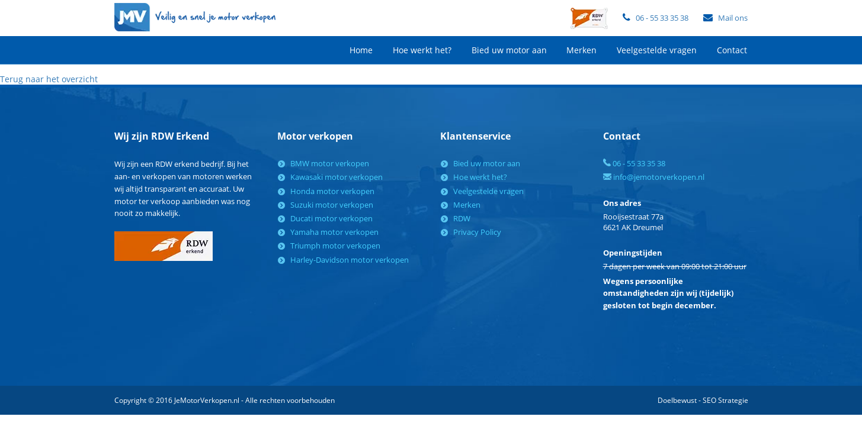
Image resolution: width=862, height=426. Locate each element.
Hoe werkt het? (422, 50)
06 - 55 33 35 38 (662, 17)
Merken (581, 50)
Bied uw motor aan (509, 50)
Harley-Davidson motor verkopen (349, 259)
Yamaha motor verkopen (334, 232)
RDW (461, 218)
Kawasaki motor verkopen (336, 177)
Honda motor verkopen (332, 191)
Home (361, 50)
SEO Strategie (725, 400)
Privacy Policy (477, 232)
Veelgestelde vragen (657, 50)
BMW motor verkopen (329, 163)
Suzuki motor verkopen (331, 204)
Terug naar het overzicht (49, 79)
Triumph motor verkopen (335, 245)
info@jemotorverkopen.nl (653, 177)
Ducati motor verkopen (331, 218)
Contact (732, 50)
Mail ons (733, 17)
